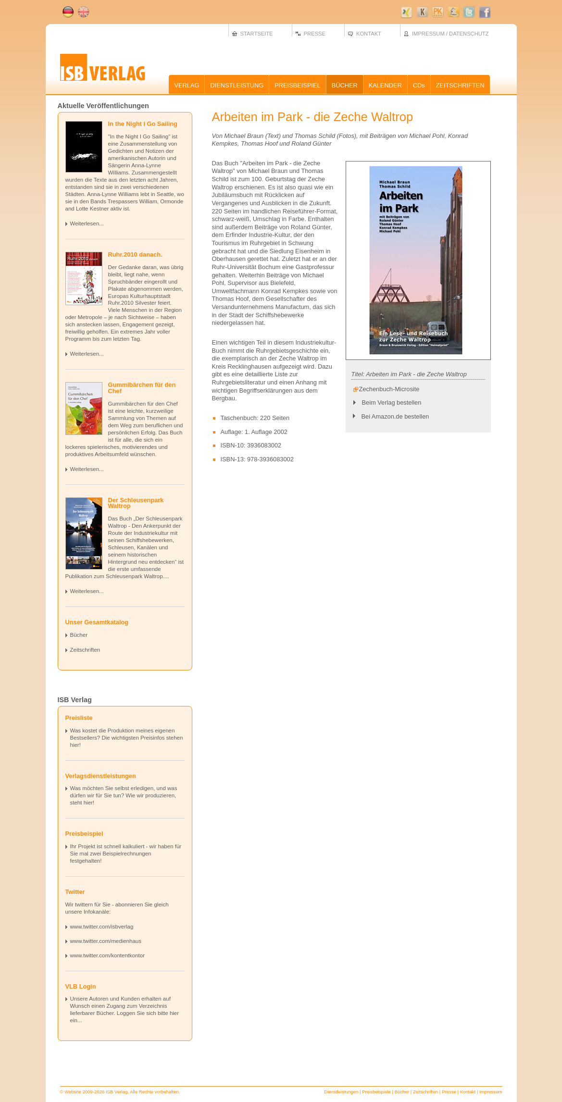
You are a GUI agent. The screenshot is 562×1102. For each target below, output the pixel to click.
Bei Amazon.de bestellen (395, 416)
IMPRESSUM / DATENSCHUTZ (450, 34)
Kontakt (468, 1091)
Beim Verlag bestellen (392, 402)
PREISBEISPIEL (297, 85)
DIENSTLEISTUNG (236, 85)
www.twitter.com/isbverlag (102, 926)
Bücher (79, 635)
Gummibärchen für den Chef (142, 388)
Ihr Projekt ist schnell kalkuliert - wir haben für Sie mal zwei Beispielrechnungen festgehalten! (126, 853)
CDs (419, 85)
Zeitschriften (85, 650)
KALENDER (385, 85)
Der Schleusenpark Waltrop (136, 503)
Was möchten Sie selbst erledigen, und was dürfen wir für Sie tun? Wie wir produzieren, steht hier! (123, 795)
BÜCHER (345, 85)
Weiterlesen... (87, 223)
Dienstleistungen (341, 1091)
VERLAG (186, 85)
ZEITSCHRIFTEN (460, 85)
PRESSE (314, 34)
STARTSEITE (256, 34)
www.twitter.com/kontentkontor (107, 955)
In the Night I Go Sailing (142, 123)
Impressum (490, 1091)
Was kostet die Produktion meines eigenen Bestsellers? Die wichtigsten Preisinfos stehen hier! (126, 738)
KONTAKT (368, 34)
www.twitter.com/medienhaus (105, 941)
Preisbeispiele (376, 1091)
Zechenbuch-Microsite (389, 389)
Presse (449, 1091)
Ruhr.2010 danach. (135, 254)
